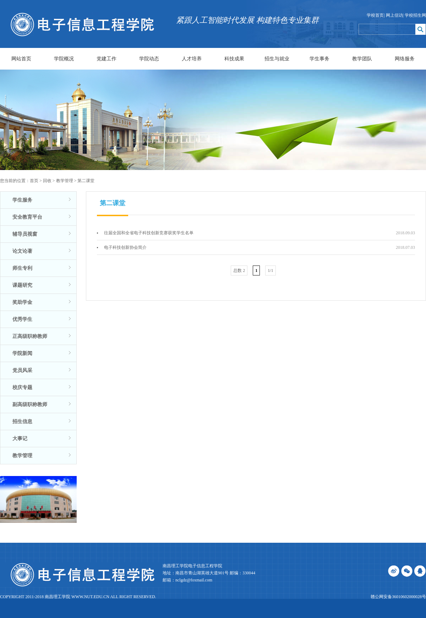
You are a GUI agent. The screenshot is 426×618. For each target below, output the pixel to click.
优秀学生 (22, 319)
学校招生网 (415, 15)
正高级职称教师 (29, 336)
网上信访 (394, 15)
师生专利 (22, 268)
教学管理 (64, 180)
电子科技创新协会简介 (125, 247)
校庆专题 (22, 387)
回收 (47, 180)
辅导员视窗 (24, 234)
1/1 (270, 270)
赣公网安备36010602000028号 (398, 596)
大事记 (19, 438)
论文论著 (22, 251)
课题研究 (22, 285)
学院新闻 (22, 353)
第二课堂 (85, 180)
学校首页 (375, 15)
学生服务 (22, 200)
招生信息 (22, 421)
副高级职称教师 (29, 404)
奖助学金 (22, 302)
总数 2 (239, 270)
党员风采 (22, 370)
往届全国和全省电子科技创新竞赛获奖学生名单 (148, 232)
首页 (34, 180)
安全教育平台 (27, 217)
